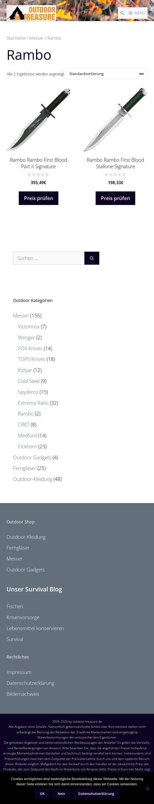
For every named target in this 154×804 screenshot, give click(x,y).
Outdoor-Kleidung (32, 479)
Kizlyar (25, 370)
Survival (15, 639)
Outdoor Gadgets (32, 457)
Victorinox (29, 326)
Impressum (19, 672)
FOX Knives (30, 348)
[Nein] (147, 788)
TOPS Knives (31, 359)
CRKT (23, 424)
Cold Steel (29, 381)
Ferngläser (24, 468)
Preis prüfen (38, 198)
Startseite (16, 38)
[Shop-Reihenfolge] (106, 73)
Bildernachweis (23, 694)
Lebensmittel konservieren (35, 628)
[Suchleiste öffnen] (122, 13)
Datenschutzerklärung (30, 683)
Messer (36, 38)
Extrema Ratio (33, 403)
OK (42, 793)
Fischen (15, 606)
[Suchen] (91, 258)
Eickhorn (27, 446)
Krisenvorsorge (23, 617)
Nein (61, 793)
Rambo (26, 413)
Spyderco (28, 392)
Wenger (26, 337)
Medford (27, 435)
